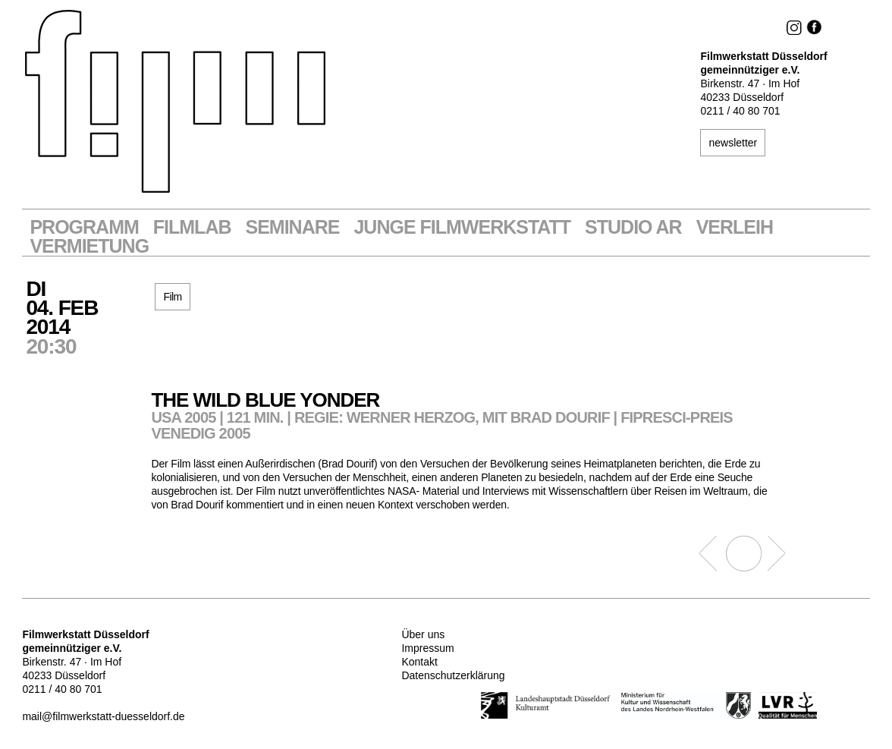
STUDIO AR (633, 227)
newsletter (732, 143)
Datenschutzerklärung (452, 675)
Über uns (422, 634)
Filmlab (192, 227)
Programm (84, 227)
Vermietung (89, 246)
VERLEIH (734, 227)
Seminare (293, 227)
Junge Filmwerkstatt (461, 227)
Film (172, 297)
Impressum (427, 648)
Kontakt (419, 662)
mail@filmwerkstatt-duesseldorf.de (103, 716)
